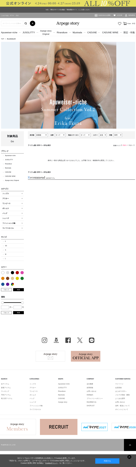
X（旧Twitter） (80, 340)
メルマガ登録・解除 (122, 395)
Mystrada (77, 32)
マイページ (119, 384)
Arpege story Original (12, 180)
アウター (33, 388)
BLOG (56, 340)
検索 (18, 289)
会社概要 (90, 384)
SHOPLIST (91, 406)
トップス (33, 384)
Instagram (44, 340)
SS (6, 245)
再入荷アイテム (6, 398)
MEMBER (131, 15)
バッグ (32, 398)
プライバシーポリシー (95, 398)
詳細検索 (32, 23)
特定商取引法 (91, 402)
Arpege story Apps (85, 356)
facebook (68, 340)
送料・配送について (122, 406)
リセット (6, 289)
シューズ (33, 402)
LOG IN (119, 15)
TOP (2, 39)
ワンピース (34, 391)
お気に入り (119, 23)
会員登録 (118, 388)
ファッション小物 (36, 406)
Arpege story (50, 356)
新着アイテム (6, 388)
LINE (91, 340)
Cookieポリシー (51, 463)
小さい (125, 145)
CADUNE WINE (110, 32)
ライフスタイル (35, 409)
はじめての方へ (120, 391)
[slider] (2, 302)
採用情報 (90, 388)
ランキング (5, 391)
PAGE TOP (130, 445)
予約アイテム (6, 395)
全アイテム (5, 384)
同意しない (129, 457)
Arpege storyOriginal (45, 32)
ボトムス (33, 395)
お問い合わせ (91, 391)
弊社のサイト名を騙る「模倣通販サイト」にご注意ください (70, 9)
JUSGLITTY (29, 32)
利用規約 (90, 395)
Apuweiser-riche (9, 32)
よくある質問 (120, 398)
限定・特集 (129, 32)
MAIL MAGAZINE (104, 15)
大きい (131, 145)
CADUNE (92, 32)
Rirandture (62, 32)
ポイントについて (121, 409)
